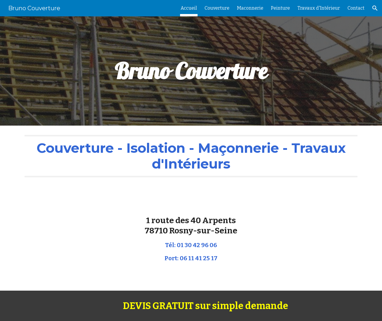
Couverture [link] (217, 8)
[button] (375, 8)
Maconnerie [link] (250, 8)
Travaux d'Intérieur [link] (319, 8)
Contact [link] (356, 8)
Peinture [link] (280, 8)
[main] (191, 71)
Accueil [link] (189, 8)
